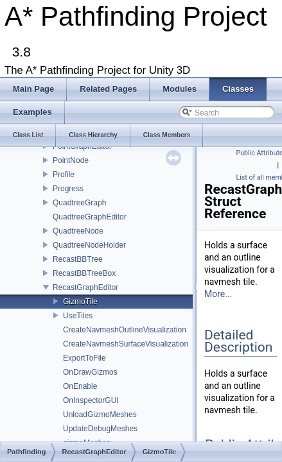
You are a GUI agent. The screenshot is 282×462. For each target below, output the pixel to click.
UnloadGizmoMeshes (100, 414)
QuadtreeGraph (79, 202)
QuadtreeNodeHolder (89, 245)
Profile (64, 174)
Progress (68, 188)
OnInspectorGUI (91, 400)
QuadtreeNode (78, 231)
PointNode (71, 160)
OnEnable (80, 386)
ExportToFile (84, 358)
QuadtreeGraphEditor (90, 216)
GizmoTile (80, 301)
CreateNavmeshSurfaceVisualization (125, 343)
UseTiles (78, 315)
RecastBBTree (78, 259)
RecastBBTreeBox (84, 273)
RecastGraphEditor (85, 287)
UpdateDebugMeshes (100, 428)
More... (218, 294)
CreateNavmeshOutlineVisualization (124, 329)
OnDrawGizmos (90, 372)
